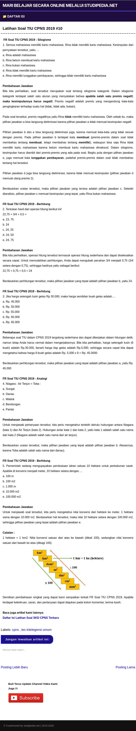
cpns (16, 630)
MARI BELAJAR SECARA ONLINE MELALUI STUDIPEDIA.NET (60, 5)
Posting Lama (125, 667)
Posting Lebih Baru (14, 667)
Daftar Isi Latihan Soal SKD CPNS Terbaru (31, 617)
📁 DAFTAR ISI (14, 16)
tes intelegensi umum (36, 630)
